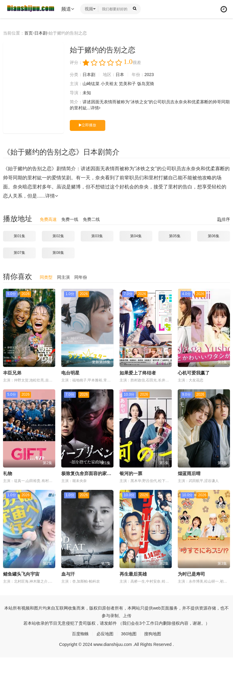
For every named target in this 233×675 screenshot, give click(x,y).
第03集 (97, 236)
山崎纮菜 (91, 83)
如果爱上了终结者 (138, 372)
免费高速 (48, 219)
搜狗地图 (152, 633)
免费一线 (69, 219)
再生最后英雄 (133, 574)
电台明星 (70, 372)
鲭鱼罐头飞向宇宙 (21, 574)
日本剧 (40, 33)
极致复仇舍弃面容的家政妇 (88, 473)
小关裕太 (109, 83)
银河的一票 (131, 473)
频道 (67, 9)
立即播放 (87, 125)
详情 (95, 107)
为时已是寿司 (191, 574)
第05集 (174, 236)
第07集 (19, 253)
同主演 (63, 277)
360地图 (129, 633)
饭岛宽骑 (145, 83)
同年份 (80, 277)
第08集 (58, 253)
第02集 (58, 236)
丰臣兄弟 (12, 372)
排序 (223, 219)
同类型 (46, 277)
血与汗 (68, 574)
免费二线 (91, 219)
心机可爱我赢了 (194, 372)
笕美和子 (127, 83)
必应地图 (104, 633)
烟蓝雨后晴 (189, 473)
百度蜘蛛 (80, 633)
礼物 (7, 473)
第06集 (213, 236)
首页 (28, 33)
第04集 (135, 236)
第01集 (19, 236)
